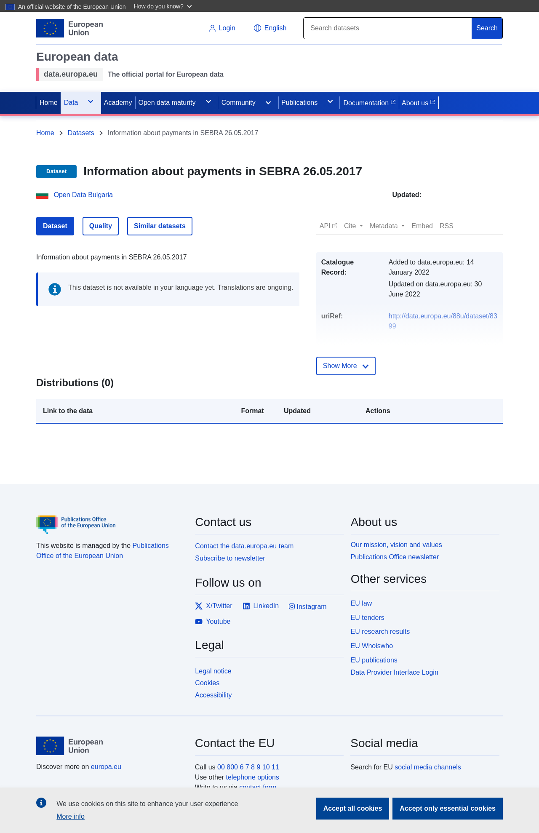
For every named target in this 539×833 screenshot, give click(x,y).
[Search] (388, 28)
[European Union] (110, 746)
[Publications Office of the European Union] (110, 518)
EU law (361, 603)
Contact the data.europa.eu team (244, 546)
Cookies (207, 682)
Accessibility (213, 695)
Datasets (81, 132)
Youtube (212, 621)
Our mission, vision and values (396, 544)
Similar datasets (160, 226)
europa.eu (106, 766)
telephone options (252, 777)
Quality (100, 226)
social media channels (428, 767)
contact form (257, 787)
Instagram (308, 606)
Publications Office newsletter (395, 557)
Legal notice (213, 671)
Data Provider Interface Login (394, 671)
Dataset (55, 226)
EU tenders (367, 617)
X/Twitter (213, 606)
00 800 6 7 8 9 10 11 (248, 767)
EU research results (380, 631)
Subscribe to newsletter (230, 558)
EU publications (374, 660)
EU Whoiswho (372, 645)
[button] (164, 6)
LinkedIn (261, 606)
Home (45, 132)
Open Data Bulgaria (83, 194)
